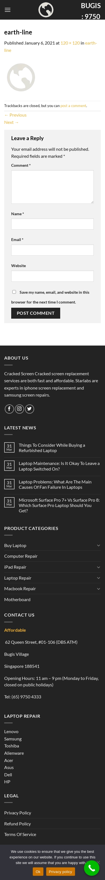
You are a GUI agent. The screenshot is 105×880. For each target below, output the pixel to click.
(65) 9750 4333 (26, 696)
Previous (15, 114)
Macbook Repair (20, 588)
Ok (38, 872)
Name (17, 213)
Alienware (14, 753)
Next (11, 122)
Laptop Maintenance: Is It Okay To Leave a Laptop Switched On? (59, 465)
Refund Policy (17, 823)
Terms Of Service (20, 834)
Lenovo (11, 731)
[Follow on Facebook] (9, 409)
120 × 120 (70, 42)
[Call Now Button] (91, 868)
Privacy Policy (17, 812)
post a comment (73, 105)
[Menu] (7, 10)
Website (18, 265)
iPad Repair (15, 566)
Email (17, 239)
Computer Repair (21, 556)
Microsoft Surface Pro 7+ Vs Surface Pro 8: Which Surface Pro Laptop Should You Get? (59, 505)
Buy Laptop (15, 545)
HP (7, 781)
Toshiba (11, 745)
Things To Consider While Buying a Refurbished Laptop (52, 447)
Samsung (13, 738)
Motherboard (17, 599)
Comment (21, 165)
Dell (8, 774)
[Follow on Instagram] (19, 409)
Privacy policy (60, 872)
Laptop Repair (17, 577)
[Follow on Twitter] (29, 409)
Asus (9, 767)
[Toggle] (98, 545)
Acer (8, 760)
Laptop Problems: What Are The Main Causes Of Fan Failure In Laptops (55, 484)
